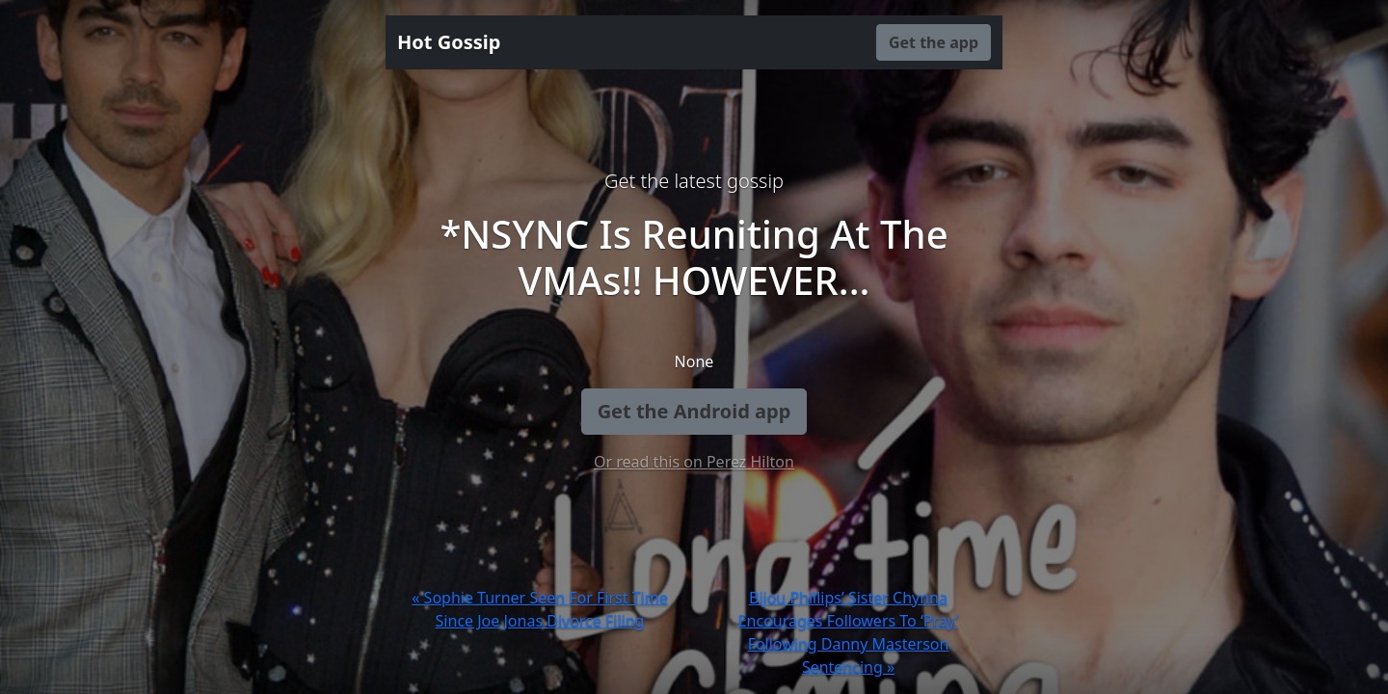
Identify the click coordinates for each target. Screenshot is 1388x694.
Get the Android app (694, 411)
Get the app (933, 42)
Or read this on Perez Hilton (694, 461)
